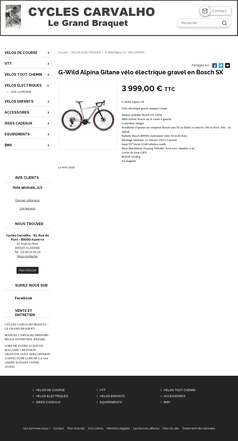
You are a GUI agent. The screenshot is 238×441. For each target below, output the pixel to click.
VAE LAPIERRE (21, 92)
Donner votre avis (27, 200)
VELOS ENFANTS (112, 396)
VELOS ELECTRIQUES (52, 396)
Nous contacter (27, 256)
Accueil (62, 52)
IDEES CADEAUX (48, 402)
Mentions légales (118, 428)
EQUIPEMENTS (111, 402)
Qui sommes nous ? (36, 428)
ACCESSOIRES (174, 396)
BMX (167, 402)
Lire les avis (27, 208)
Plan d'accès (76, 428)
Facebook (18, 298)
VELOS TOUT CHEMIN (179, 390)
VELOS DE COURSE (50, 390)
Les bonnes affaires (146, 428)
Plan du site (171, 428)
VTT (103, 390)
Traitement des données (198, 428)
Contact (219, 11)
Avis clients (95, 428)
